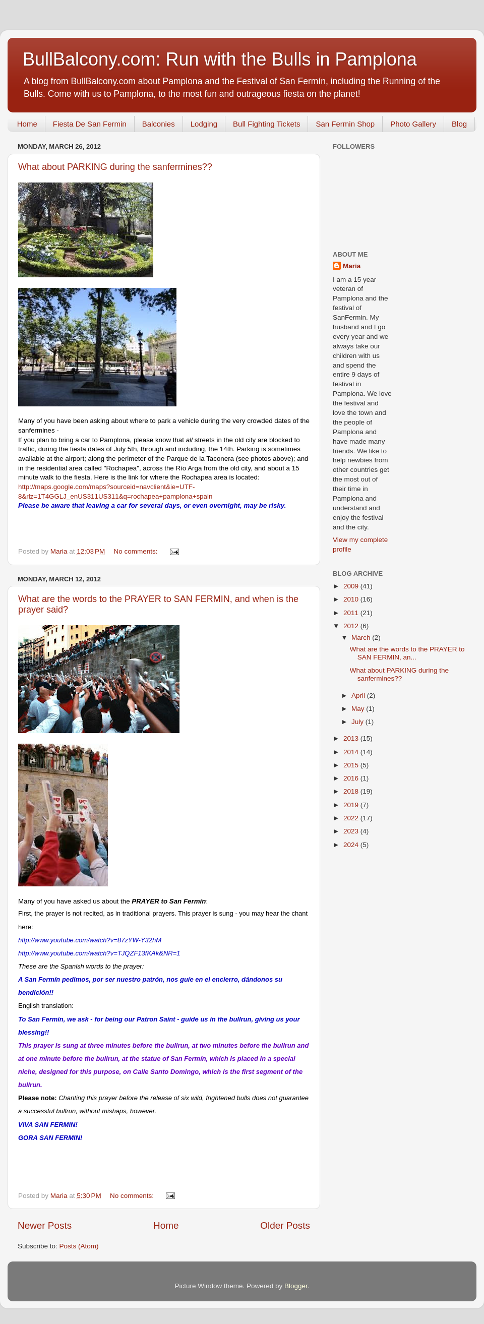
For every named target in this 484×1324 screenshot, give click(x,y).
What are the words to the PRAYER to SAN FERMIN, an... (407, 653)
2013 (351, 738)
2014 (351, 752)
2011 (351, 613)
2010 (351, 599)
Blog (459, 123)
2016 (351, 778)
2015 (351, 765)
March (361, 637)
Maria (351, 266)
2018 (351, 791)
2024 (351, 845)
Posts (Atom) (79, 1246)
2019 (351, 805)
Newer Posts (45, 1225)
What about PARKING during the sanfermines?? (115, 167)
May (358, 708)
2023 (351, 831)
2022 (351, 818)
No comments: (137, 551)
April (359, 695)
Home (27, 123)
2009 (351, 586)
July (358, 722)
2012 (351, 626)
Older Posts (285, 1225)
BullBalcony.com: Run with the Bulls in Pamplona (220, 59)
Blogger (296, 1286)
